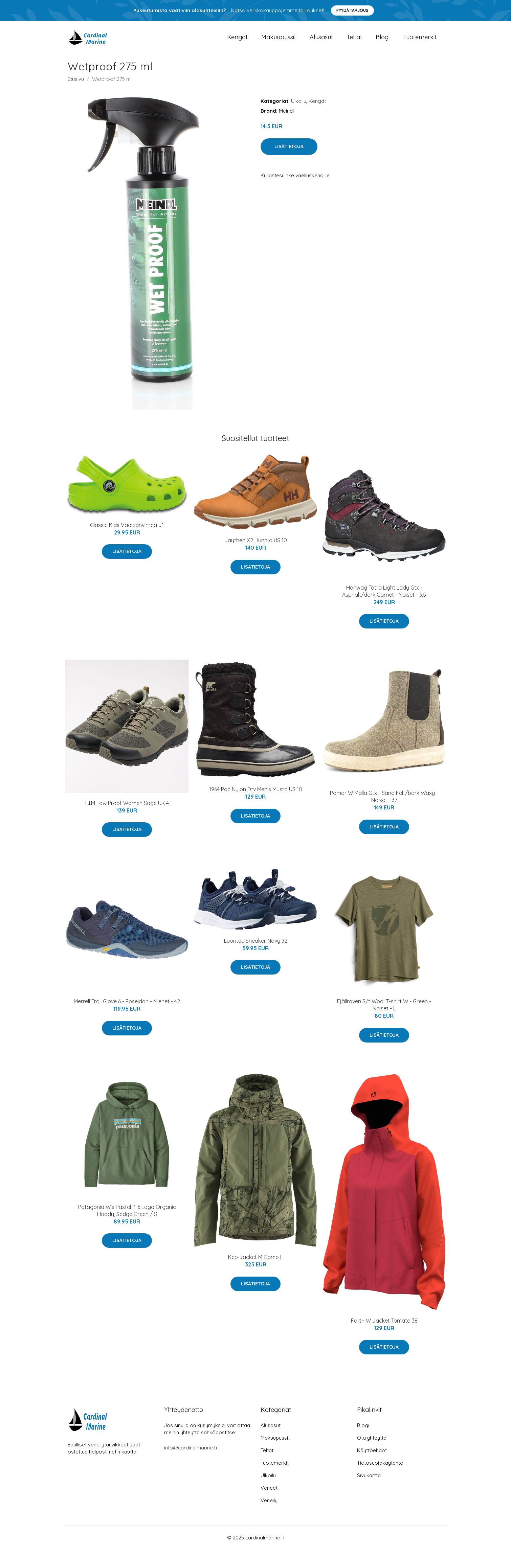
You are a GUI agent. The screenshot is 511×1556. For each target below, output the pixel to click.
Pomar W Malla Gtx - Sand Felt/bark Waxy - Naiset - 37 (384, 803)
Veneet (269, 1494)
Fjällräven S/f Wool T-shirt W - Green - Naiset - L (384, 1012)
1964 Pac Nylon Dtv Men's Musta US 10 (255, 796)
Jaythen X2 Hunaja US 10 (255, 547)
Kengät (237, 40)
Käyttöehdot (372, 1457)
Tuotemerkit (420, 40)
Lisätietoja (289, 153)
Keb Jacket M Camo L (255, 1263)
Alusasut (321, 40)
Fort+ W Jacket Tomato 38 (384, 1327)
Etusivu (76, 86)
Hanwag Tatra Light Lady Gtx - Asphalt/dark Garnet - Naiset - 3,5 (384, 598)
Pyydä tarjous (352, 10)
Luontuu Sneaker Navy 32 (255, 947)
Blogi (383, 40)
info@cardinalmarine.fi (190, 1454)
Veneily (269, 1507)
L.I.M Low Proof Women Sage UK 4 (127, 809)
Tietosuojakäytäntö (380, 1469)
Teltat (354, 40)
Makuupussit (278, 40)
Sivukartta (369, 1482)
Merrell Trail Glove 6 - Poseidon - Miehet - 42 (127, 1008)
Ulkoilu (298, 108)
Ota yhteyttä (371, 1444)
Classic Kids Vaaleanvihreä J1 (127, 531)
